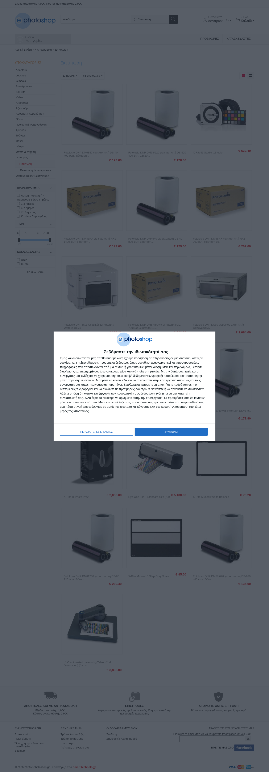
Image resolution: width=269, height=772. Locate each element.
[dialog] (134, 386)
